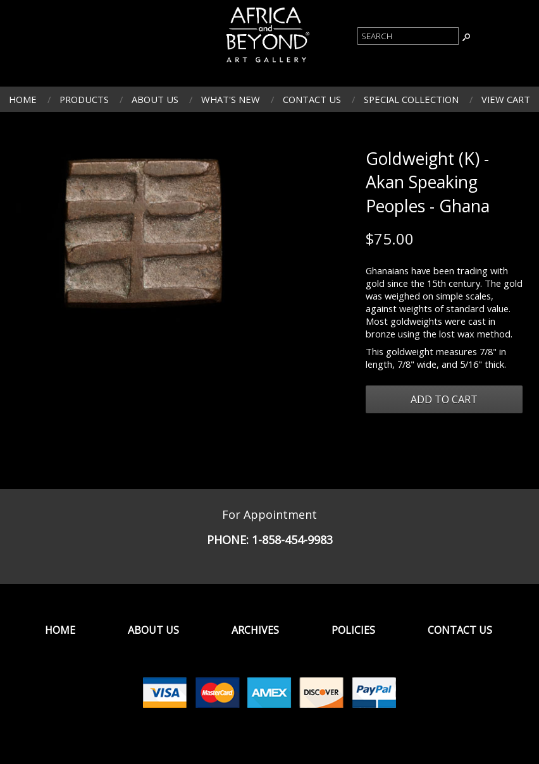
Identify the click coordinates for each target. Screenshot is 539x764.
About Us (155, 99)
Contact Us (312, 99)
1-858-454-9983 (292, 539)
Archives (255, 630)
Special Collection (411, 99)
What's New (230, 99)
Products (84, 99)
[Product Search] (408, 36)
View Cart (505, 99)
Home (23, 99)
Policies (353, 630)
